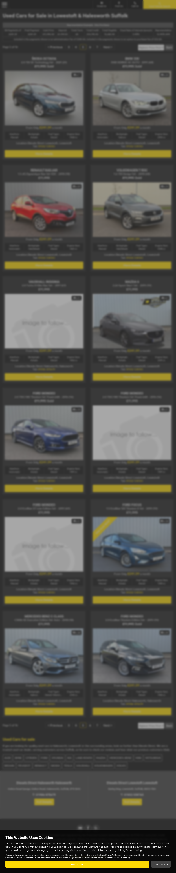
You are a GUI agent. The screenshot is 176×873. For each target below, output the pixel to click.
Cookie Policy (134, 850)
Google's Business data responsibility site (125, 855)
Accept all (77, 864)
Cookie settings (161, 864)
